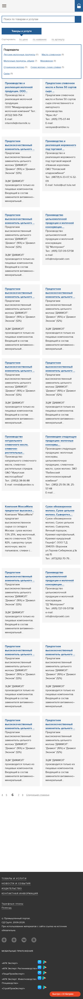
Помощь (7, 907)
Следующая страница (37, 794)
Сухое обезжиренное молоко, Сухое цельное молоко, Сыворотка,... (59, 510)
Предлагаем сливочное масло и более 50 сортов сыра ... (60, 87)
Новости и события (16, 883)
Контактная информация (20, 893)
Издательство (12, 888)
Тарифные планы (12, 903)
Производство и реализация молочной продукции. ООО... (19, 87)
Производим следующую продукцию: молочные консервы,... (61, 440)
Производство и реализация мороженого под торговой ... (60, 145)
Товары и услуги (14, 878)
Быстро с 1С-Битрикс (63, 994)
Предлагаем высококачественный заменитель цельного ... (20, 145)
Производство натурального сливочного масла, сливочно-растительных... (16, 444)
